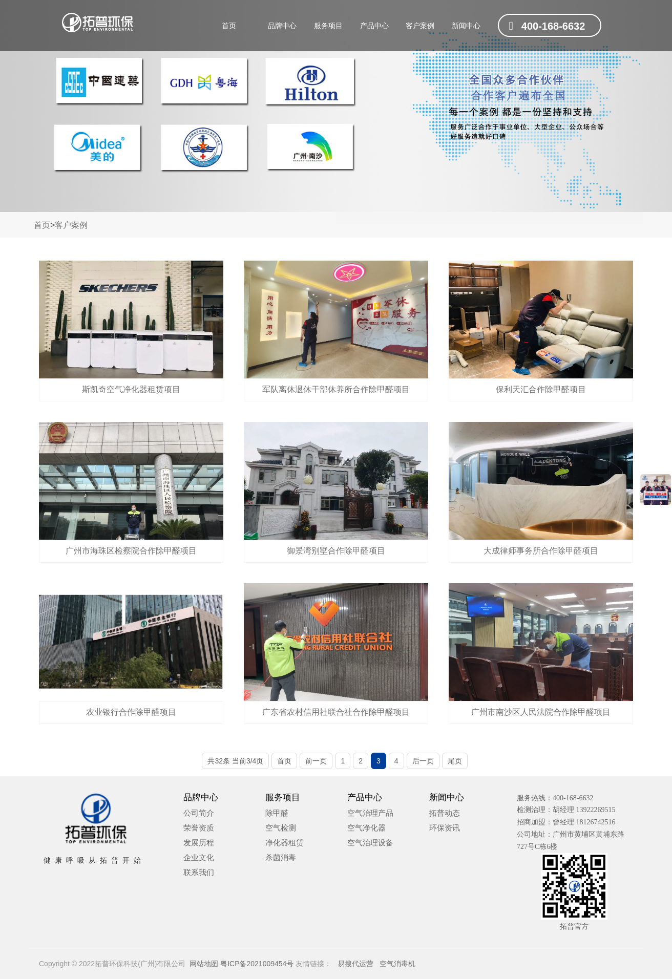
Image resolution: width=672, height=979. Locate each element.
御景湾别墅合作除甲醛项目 (336, 550)
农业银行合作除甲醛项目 (131, 712)
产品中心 (374, 26)
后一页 (423, 761)
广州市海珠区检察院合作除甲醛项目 (131, 550)
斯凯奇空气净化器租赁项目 (131, 389)
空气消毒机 (395, 964)
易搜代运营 (353, 964)
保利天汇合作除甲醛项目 (541, 389)
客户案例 (420, 26)
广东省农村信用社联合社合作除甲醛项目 (336, 712)
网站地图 (204, 964)
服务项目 (328, 26)
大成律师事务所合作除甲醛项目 (541, 550)
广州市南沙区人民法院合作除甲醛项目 (541, 712)
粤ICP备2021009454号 (256, 964)
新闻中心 (466, 26)
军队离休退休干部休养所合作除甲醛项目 (336, 389)
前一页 (316, 761)
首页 (229, 26)
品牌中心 (282, 26)
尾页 (455, 761)
